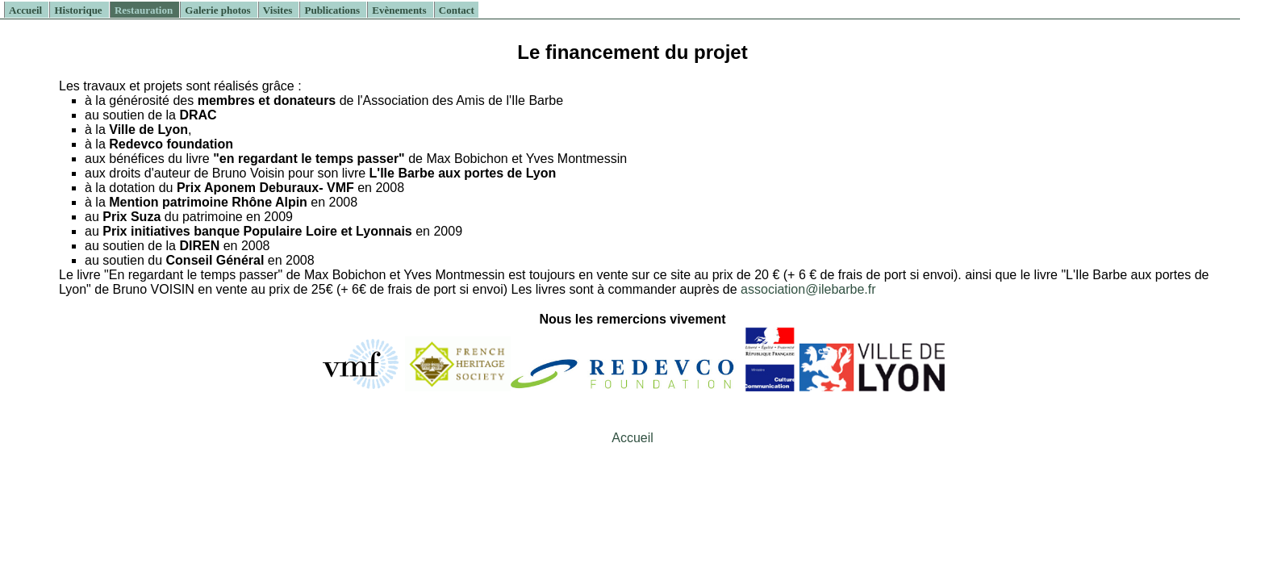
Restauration (145, 10)
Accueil (26, 10)
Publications (333, 10)
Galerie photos (219, 10)
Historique (79, 10)
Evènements (400, 10)
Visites (279, 10)
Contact (456, 10)
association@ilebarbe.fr (808, 289)
